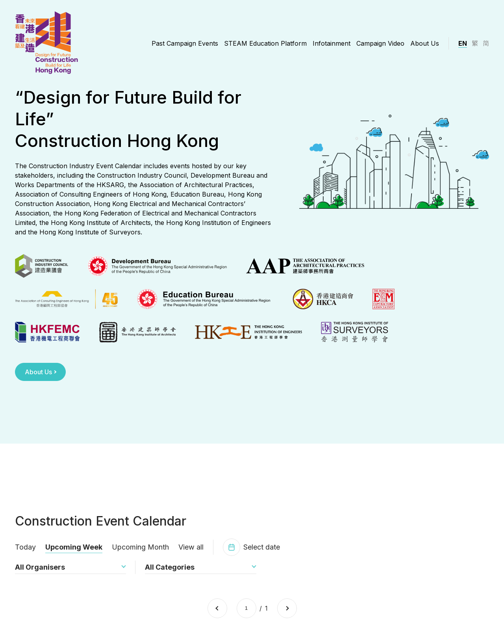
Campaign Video (380, 43)
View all (191, 552)
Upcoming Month (140, 552)
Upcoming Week (73, 552)
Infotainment (331, 43)
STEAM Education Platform (265, 43)
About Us (424, 43)
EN (462, 43)
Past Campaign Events (185, 43)
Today (25, 552)
